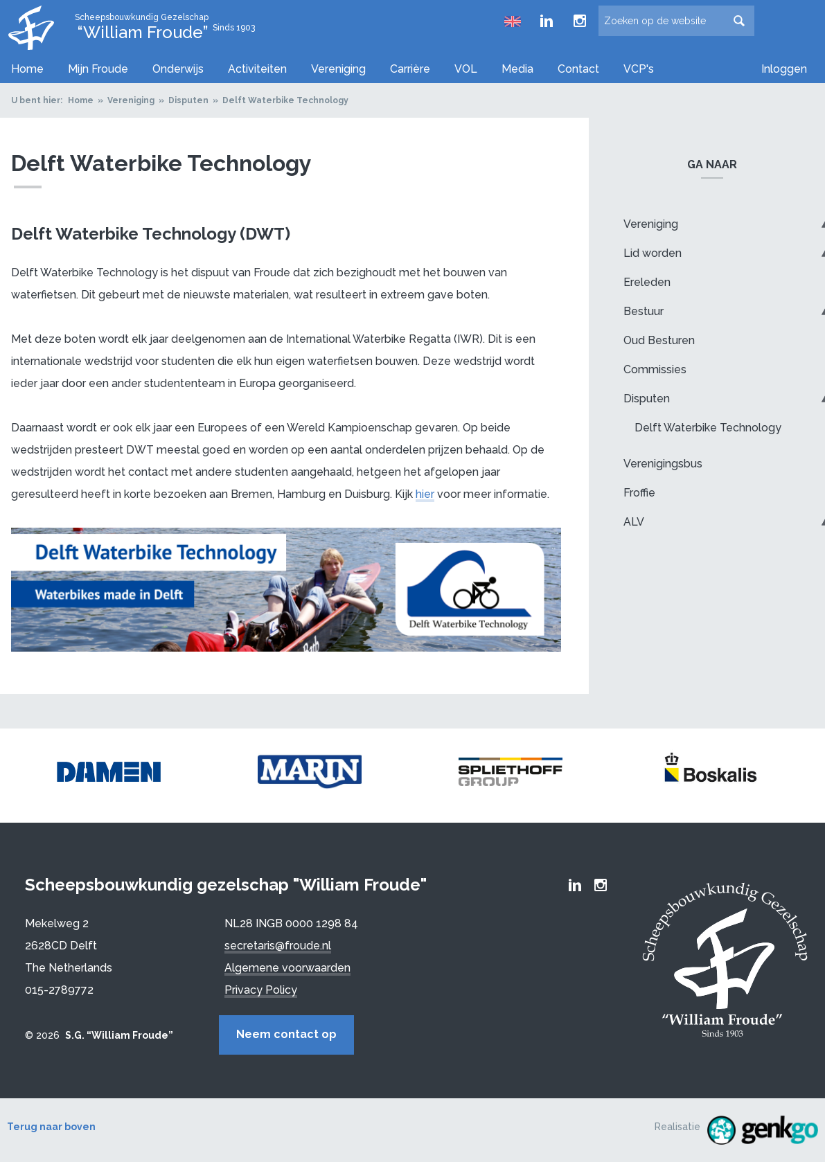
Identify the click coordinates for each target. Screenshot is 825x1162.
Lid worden (652, 253)
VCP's (638, 68)
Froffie (639, 492)
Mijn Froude (98, 68)
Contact (578, 68)
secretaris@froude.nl (277, 945)
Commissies (654, 369)
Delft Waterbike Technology (285, 100)
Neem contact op (286, 1034)
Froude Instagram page (580, 21)
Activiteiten (257, 68)
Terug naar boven (51, 1126)
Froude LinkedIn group (546, 21)
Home (27, 68)
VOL (465, 68)
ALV (633, 521)
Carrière (410, 68)
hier (425, 494)
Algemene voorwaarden (287, 967)
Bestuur (643, 311)
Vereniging (338, 68)
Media (517, 68)
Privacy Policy (260, 989)
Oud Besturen (659, 340)
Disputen (188, 100)
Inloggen (784, 68)
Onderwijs (178, 68)
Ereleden (647, 282)
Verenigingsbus (662, 463)
